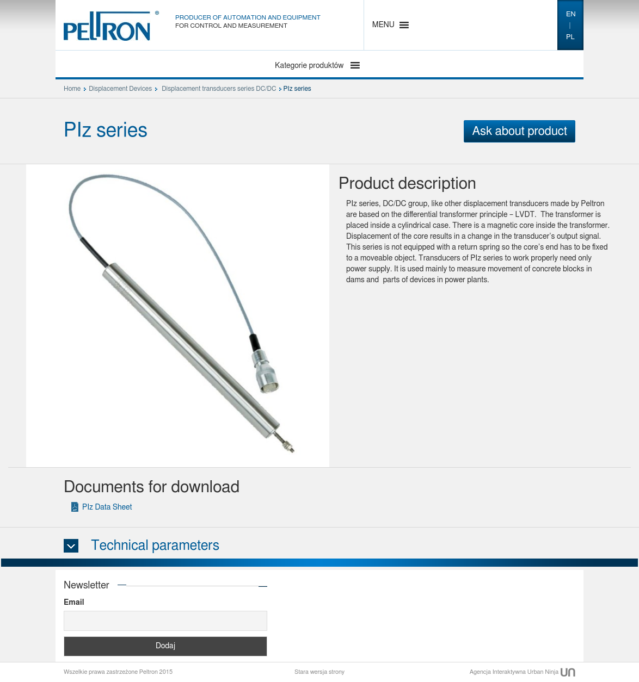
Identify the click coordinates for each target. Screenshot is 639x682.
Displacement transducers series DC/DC (219, 88)
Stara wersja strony (319, 672)
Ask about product (519, 131)
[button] (383, 25)
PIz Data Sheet (107, 507)
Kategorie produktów (310, 66)
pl (570, 37)
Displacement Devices (120, 88)
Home (72, 88)
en (571, 14)
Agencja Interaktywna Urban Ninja (522, 672)
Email (74, 602)
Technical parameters (155, 546)
